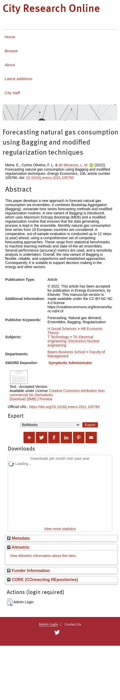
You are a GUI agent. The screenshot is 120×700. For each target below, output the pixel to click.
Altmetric (18, 547)
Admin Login (48, 624)
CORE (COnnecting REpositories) (42, 579)
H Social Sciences (62, 329)
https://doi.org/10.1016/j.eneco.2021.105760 (64, 407)
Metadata (18, 538)
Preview (45, 399)
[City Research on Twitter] (57, 632)
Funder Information (28, 570)
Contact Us (73, 624)
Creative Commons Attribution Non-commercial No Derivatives (58, 393)
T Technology (58, 337)
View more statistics (60, 529)
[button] (10, 602)
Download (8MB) (23, 399)
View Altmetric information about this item (43, 556)
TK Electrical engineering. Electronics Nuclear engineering (73, 341)
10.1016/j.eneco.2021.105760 (50, 178)
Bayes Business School (66, 352)
